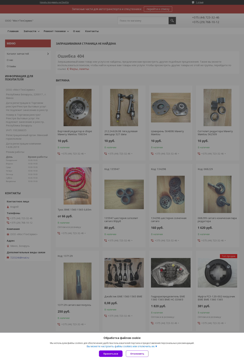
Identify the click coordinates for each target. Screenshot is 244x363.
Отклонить (137, 353)
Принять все (110, 353)
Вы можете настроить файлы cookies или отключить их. (121, 346)
